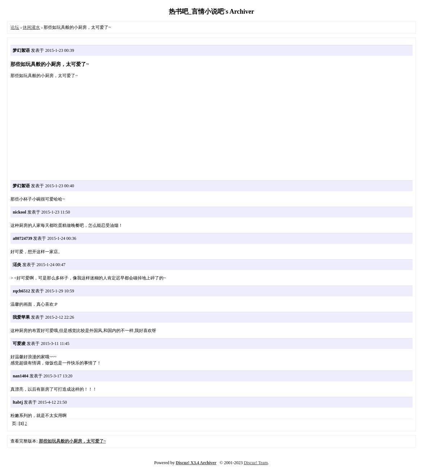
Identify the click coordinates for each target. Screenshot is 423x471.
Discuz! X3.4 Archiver (196, 462)
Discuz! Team (256, 462)
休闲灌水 (31, 27)
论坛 (14, 27)
